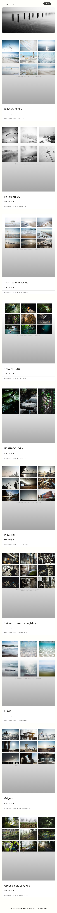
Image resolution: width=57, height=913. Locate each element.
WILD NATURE (12, 368)
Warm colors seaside (16, 282)
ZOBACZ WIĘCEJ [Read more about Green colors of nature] (9, 890)
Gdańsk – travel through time (20, 622)
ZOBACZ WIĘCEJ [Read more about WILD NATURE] (9, 373)
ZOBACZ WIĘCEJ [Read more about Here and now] (9, 201)
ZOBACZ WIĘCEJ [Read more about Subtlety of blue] (9, 114)
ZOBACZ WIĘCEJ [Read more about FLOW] (9, 716)
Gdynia (8, 798)
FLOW (7, 710)
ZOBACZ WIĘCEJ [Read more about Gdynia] (9, 803)
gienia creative (43, 908)
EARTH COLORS (13, 448)
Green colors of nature (17, 885)
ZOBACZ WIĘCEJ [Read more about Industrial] (9, 539)
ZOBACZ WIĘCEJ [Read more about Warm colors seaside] (9, 287)
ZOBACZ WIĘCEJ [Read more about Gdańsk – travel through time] (9, 628)
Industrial (9, 534)
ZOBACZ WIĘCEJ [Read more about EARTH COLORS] (9, 453)
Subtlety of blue (13, 108)
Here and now (12, 196)
